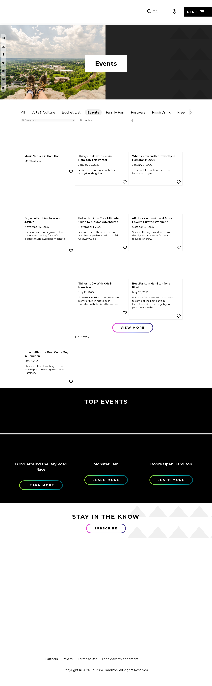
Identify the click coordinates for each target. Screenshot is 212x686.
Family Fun (115, 112)
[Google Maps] (3, 79)
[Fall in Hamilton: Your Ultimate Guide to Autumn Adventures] (102, 201)
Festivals (138, 112)
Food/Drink (161, 112)
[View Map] (174, 12)
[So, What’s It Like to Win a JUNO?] (48, 201)
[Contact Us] (3, 88)
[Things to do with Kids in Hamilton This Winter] (102, 139)
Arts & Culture (43, 112)
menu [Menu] (195, 13)
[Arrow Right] (190, 112)
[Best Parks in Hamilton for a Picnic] (156, 267)
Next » (84, 337)
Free (181, 112)
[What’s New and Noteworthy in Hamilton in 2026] (156, 139)
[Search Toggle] (165, 12)
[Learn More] (41, 434)
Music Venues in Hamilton (42, 156)
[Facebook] (3, 54)
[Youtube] (3, 46)
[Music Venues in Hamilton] (48, 139)
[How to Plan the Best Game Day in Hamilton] (48, 335)
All (23, 112)
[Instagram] (3, 38)
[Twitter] (3, 63)
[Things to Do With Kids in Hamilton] (102, 267)
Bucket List (71, 112)
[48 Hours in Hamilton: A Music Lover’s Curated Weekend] (156, 201)
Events (93, 112)
